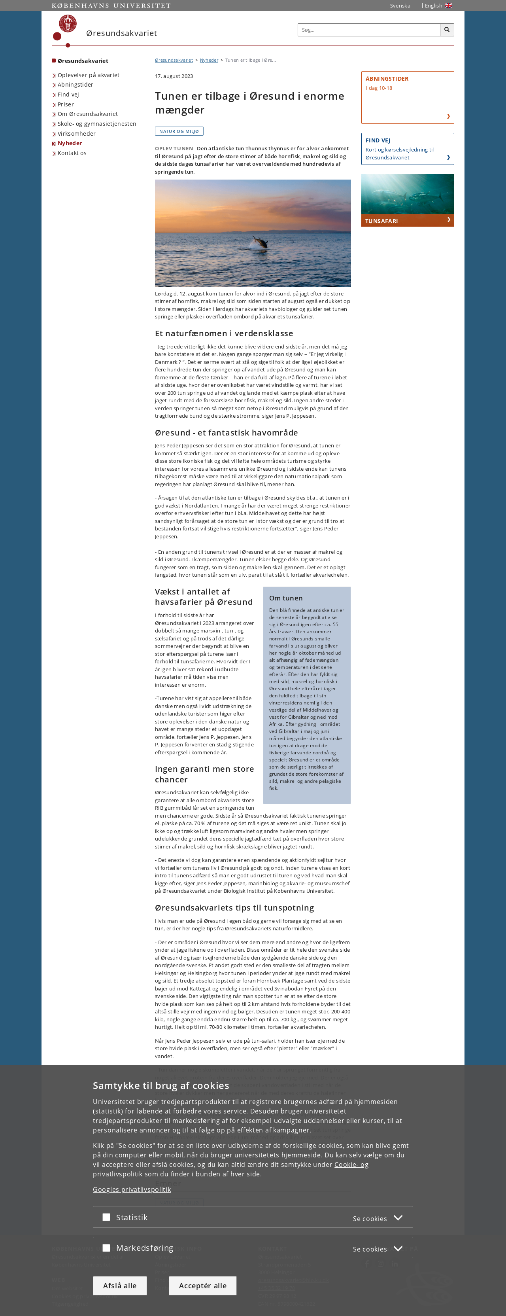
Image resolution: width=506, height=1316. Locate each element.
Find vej (68, 94)
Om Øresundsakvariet (88, 113)
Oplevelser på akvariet (89, 75)
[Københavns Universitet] (65, 31)
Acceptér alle (203, 1285)
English (433, 5)
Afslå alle (120, 1285)
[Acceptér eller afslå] (108, 1216)
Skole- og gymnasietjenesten (97, 123)
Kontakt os (72, 153)
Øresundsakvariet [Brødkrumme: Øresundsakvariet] (174, 60)
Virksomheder (77, 133)
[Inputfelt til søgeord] (369, 29)
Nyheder (70, 143)
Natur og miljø (179, 131)
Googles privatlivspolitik (132, 1189)
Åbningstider (76, 84)
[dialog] (253, 1190)
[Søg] (447, 30)
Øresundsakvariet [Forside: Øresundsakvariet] (83, 60)
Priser (66, 104)
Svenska (400, 5)
